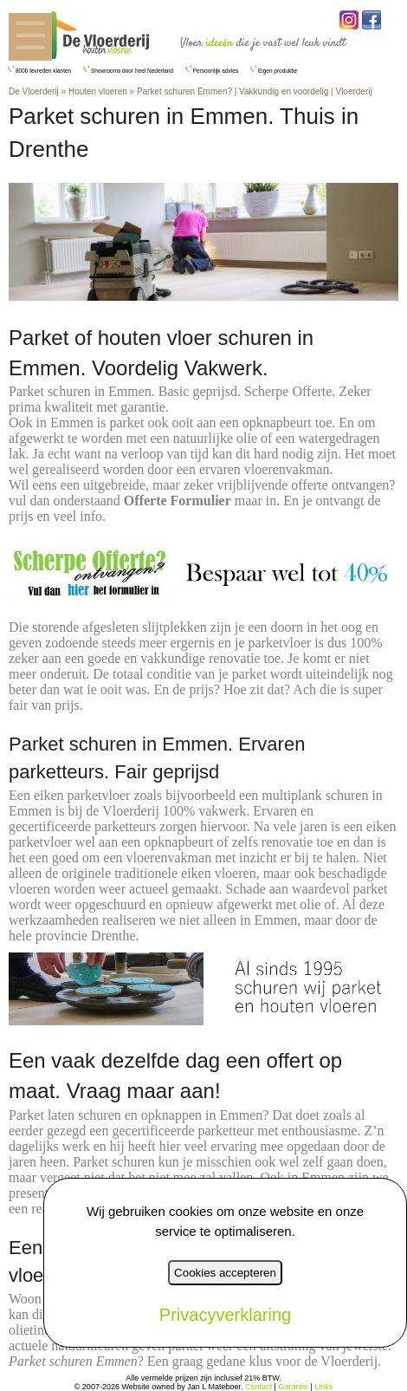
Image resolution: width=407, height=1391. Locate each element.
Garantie (293, 1386)
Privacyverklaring (225, 1314)
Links (323, 1386)
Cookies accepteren (225, 1272)
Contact (258, 1386)
